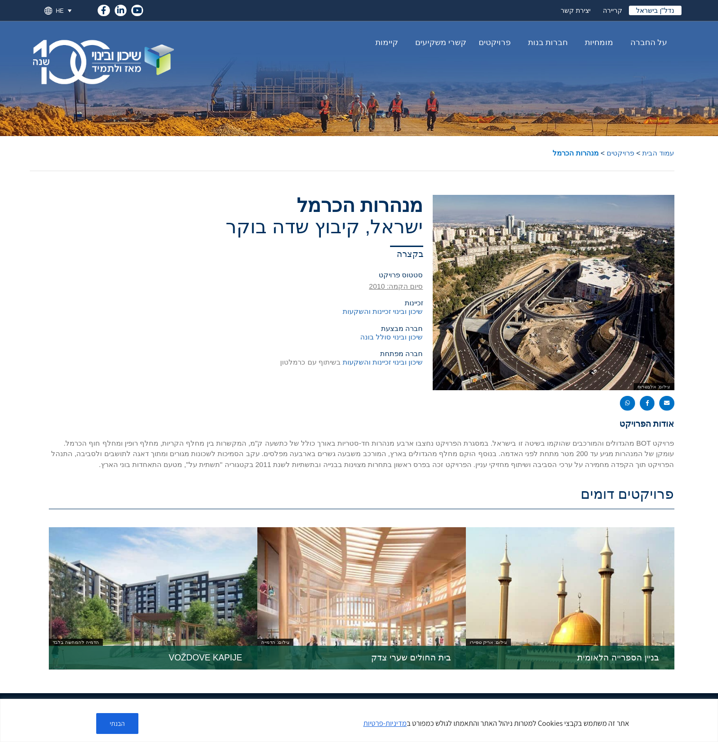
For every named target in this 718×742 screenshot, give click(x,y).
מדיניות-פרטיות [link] (385, 723)
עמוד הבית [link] (658, 153)
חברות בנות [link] (545, 42)
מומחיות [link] (596, 42)
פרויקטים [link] (495, 42)
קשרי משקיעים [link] (438, 42)
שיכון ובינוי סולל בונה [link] (391, 337)
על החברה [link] (647, 42)
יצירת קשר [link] (576, 10)
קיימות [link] (386, 42)
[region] (359, 720)
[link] (104, 9)
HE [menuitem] (60, 10)
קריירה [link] (612, 10)
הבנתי (117, 723)
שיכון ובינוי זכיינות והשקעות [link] (383, 311)
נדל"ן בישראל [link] (655, 10)
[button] (666, 403)
